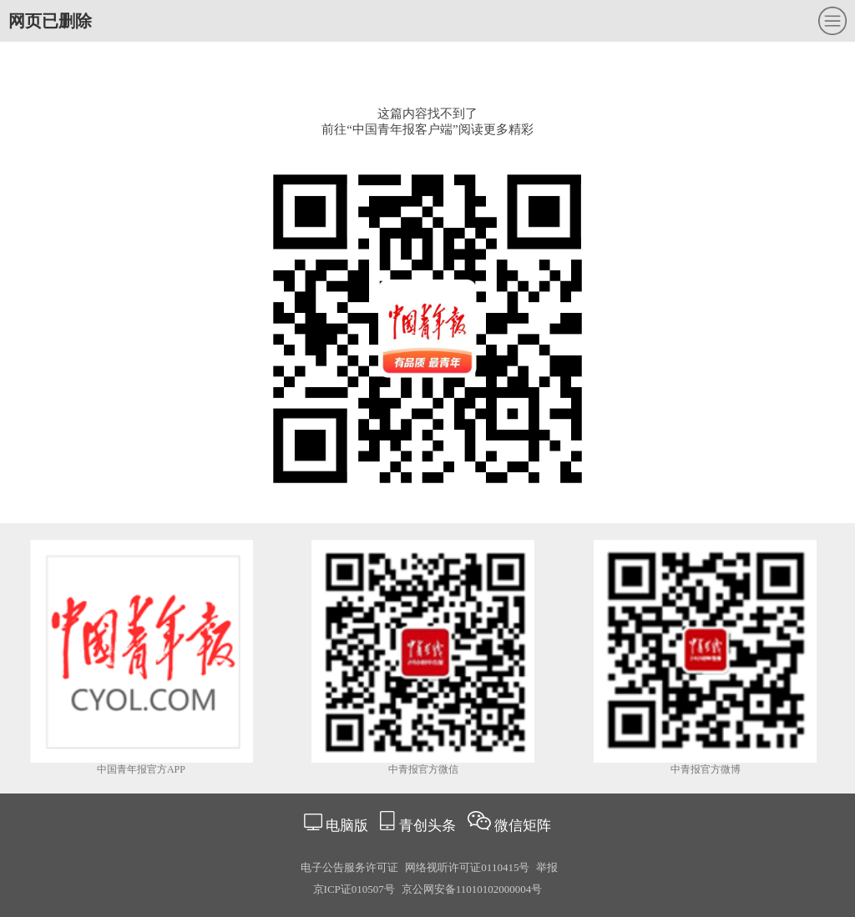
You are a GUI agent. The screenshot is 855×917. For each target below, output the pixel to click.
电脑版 (347, 826)
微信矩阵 (522, 826)
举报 (547, 867)
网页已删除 (50, 21)
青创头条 (429, 826)
